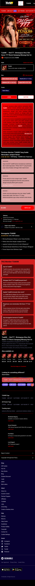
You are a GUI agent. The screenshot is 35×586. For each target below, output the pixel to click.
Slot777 (20, 125)
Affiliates (3, 499)
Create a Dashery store (7, 509)
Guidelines (4, 524)
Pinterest (5, 552)
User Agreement (5, 562)
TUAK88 (3, 11)
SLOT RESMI (21, 11)
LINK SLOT (11, 11)
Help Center (4, 521)
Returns (3, 519)
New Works (4, 471)
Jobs (2, 504)
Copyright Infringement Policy (17, 458)
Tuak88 (5, 107)
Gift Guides (4, 466)
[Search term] (21, 3)
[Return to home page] (9, 3)
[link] (5, 384)
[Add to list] (4, 355)
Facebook (5, 544)
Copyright (3, 529)
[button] (26, 358)
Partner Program (5, 496)
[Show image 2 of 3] (17, 48)
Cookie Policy (21, 562)
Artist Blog (4, 507)
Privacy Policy (13, 562)
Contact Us (4, 532)
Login (2, 479)
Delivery (3, 516)
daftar (3, 481)
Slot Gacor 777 (28, 133)
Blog (2, 474)
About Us (3, 491)
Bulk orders (4, 484)
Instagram (5, 541)
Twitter (4, 546)
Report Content (17, 453)
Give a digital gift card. (17, 221)
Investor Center (5, 493)
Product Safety (5, 526)
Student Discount (6, 476)
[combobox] (20, 3)
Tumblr (4, 549)
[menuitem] (3, 11)
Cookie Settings (5, 534)
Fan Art (3, 468)
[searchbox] (17, 380)
